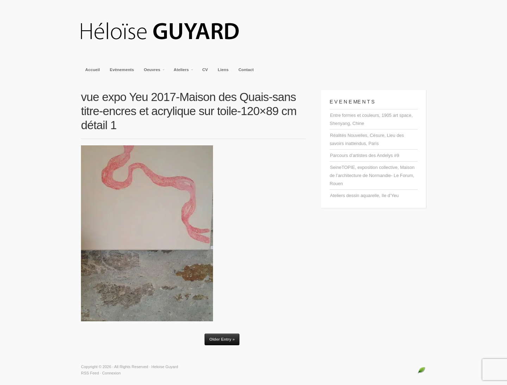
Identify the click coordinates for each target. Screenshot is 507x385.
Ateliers (181, 72)
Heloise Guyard (165, 31)
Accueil (92, 70)
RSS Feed (90, 373)
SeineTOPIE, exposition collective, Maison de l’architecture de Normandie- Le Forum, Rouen (372, 175)
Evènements (122, 70)
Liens (223, 70)
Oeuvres (152, 72)
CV (205, 70)
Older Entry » (221, 339)
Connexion (111, 373)
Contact (246, 70)
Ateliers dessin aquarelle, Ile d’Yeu (364, 195)
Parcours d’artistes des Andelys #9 (364, 155)
